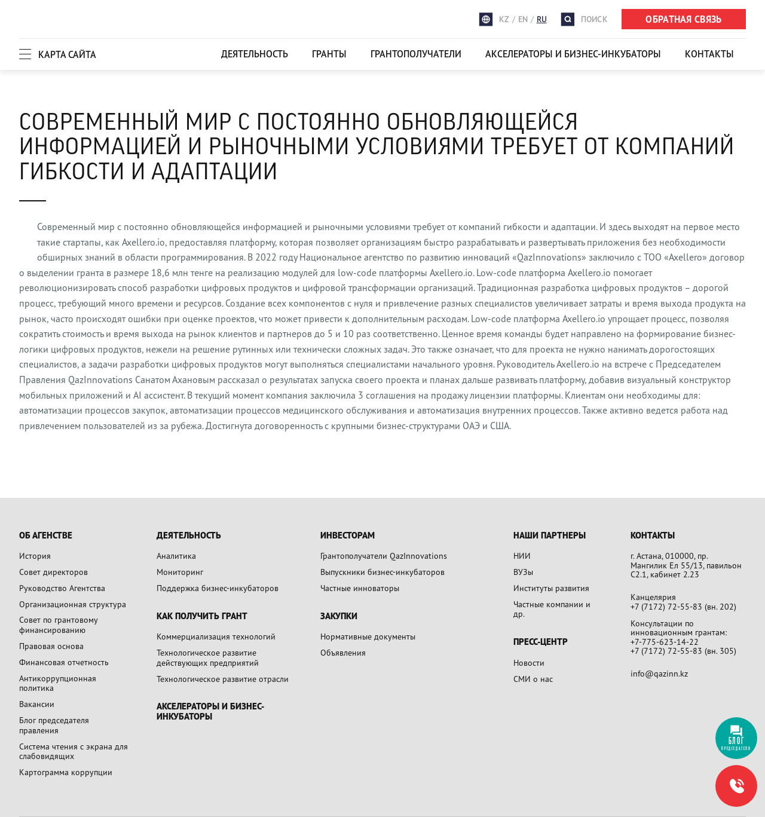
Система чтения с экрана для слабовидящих (73, 751)
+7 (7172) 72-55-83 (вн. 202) (683, 606)
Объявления (343, 652)
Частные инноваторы (359, 588)
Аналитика (176, 555)
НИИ (522, 555)
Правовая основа (51, 646)
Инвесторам (347, 536)
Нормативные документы (367, 636)
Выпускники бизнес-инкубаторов (382, 572)
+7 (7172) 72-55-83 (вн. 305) (683, 650)
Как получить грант (202, 616)
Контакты (709, 54)
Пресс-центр (540, 642)
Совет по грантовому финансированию (58, 624)
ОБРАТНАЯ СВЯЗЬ (683, 19)
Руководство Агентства (62, 588)
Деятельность (254, 54)
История (35, 555)
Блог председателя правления (54, 725)
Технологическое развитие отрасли (223, 679)
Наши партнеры (549, 536)
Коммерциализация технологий (216, 636)
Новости (528, 662)
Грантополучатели (416, 54)
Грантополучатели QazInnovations (383, 555)
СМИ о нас (533, 679)
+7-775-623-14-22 (665, 641)
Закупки (338, 616)
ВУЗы (523, 572)
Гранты (329, 54)
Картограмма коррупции (65, 772)
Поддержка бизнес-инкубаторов (218, 588)
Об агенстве (45, 536)
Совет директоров (53, 572)
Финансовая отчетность (64, 662)
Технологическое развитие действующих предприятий (208, 657)
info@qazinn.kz (659, 673)
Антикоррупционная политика (57, 683)
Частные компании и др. (551, 609)
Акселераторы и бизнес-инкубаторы (573, 54)
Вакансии (36, 704)
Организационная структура (72, 604)
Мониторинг (180, 572)
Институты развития (551, 588)
